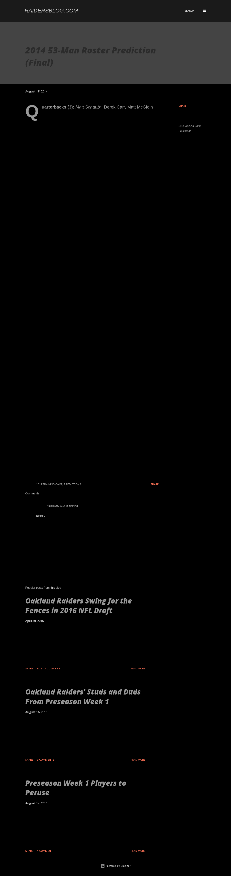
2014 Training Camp (190, 125)
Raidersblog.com (51, 11)
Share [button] (183, 105)
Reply (40, 516)
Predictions (185, 130)
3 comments (45, 759)
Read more (138, 668)
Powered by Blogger (115, 866)
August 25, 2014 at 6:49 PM (62, 505)
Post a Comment (48, 668)
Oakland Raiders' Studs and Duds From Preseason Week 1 (83, 696)
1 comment (45, 851)
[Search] (189, 10)
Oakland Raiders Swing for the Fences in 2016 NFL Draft (78, 605)
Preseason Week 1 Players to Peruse (75, 787)
